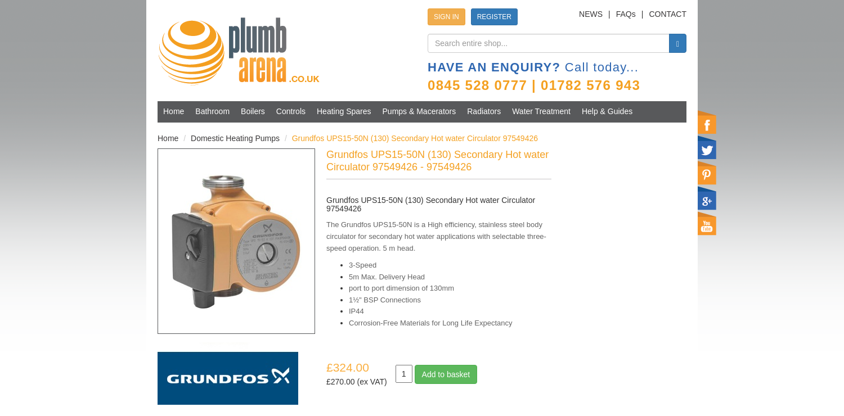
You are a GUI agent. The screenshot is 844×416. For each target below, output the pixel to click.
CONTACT (667, 14)
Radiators (484, 111)
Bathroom (212, 111)
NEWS (591, 14)
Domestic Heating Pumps (235, 138)
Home (173, 111)
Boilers (253, 111)
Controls (291, 111)
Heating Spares (344, 111)
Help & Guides (607, 111)
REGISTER (494, 17)
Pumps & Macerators (419, 111)
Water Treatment (541, 111)
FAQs (626, 14)
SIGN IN (446, 17)
